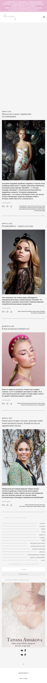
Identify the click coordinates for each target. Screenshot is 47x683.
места (41, 30)
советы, (39, 403)
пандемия (25, 35)
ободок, (30, 311)
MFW (34, 51)
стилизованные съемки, (25, 206)
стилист (25, 68)
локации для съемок (9, 56)
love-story (5, 33)
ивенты (15, 103)
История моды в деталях (30, 49)
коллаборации (38, 77)
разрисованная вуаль (18, 84)
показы (20, 47)
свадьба (7, 61)
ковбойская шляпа (32, 96)
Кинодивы (16, 35)
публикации (17, 75)
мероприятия (16, 68)
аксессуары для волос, (25, 209)
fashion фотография (34, 63)
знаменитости (6, 94)
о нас (28, 105)
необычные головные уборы (20, 30)
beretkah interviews (9, 89)
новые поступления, (26, 404)
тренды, (34, 311)
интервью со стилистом (31, 73)
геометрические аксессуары (33, 75)
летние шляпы (10, 25)
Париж (41, 54)
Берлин (34, 30)
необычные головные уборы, (38, 209)
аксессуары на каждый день (11, 70)
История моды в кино (23, 37)
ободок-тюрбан (17, 73)
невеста (15, 61)
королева (29, 44)
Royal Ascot (26, 51)
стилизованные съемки (28, 103)
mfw (35, 54)
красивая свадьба (16, 58)
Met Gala (33, 42)
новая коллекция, (40, 311)
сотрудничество (24, 65)
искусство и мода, (40, 206)
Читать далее (6, 203)
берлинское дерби (20, 82)
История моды (18, 80)
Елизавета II (29, 47)
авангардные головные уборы (26, 28)
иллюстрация (18, 91)
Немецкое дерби (30, 80)
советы (29, 77)
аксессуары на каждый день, (38, 207)
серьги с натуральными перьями (21, 54)
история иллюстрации (26, 40)
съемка (4, 77)
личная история (36, 35)
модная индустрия (11, 65)
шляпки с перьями (8, 37)
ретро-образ (7, 80)
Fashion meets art (33, 84)
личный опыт (8, 63)
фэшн (11, 77)
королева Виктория (34, 61)
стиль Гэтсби (20, 77)
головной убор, (38, 210)
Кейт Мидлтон (15, 49)
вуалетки (29, 91)
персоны (37, 91)
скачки (21, 33)
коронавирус (7, 75)
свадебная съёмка (38, 58)
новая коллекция (29, 101)
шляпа (21, 56)
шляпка (13, 33)
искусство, (33, 206)
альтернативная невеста (11, 98)
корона (25, 42)
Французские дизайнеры (25, 89)
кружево (23, 61)
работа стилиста (36, 68)
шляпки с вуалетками (10, 40)
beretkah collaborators (38, 87)
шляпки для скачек (37, 94)
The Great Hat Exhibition (25, 25)
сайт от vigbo (23, 678)
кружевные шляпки (14, 42)
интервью (33, 70)
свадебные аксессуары (21, 94)
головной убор (30, 33)
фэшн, (19, 311)
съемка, (29, 207)
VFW (35, 56)
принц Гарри (15, 51)
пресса (23, 98)
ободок (25, 70)
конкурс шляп (32, 82)
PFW (42, 84)
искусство (31, 98)
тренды (28, 56)
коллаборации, (23, 207)
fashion (26, 87)
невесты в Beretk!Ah (37, 557)
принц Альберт (20, 63)
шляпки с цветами (38, 37)
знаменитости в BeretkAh (15, 96)
